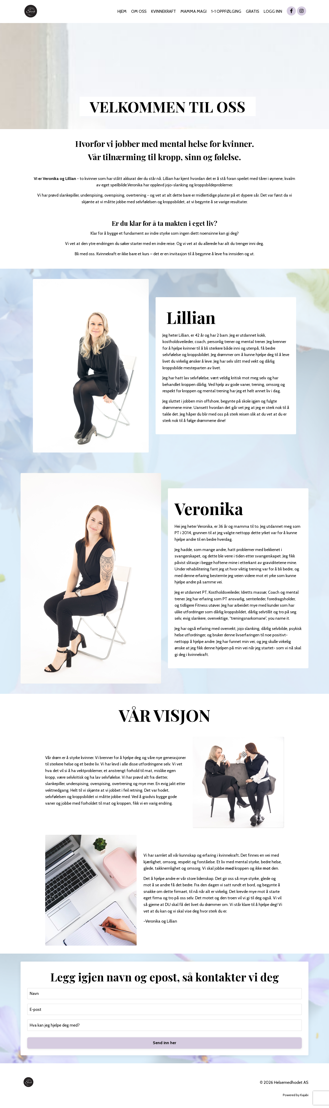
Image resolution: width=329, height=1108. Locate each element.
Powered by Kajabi (295, 1096)
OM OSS (138, 11)
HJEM (120, 11)
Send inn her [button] (164, 1043)
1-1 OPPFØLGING (226, 11)
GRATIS (252, 11)
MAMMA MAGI (193, 11)
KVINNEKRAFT (162, 11)
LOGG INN (273, 11)
